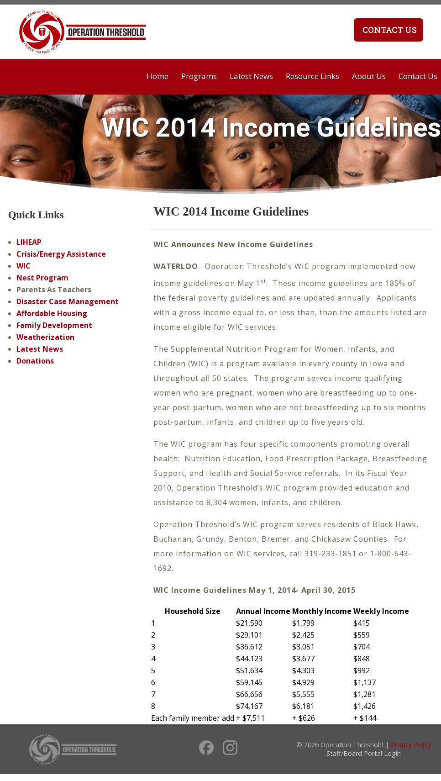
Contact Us (389, 29)
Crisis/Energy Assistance (61, 254)
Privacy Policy (411, 744)
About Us (369, 76)
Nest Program (42, 278)
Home (157, 76)
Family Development (54, 325)
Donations (35, 361)
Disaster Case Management (67, 301)
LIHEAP (29, 242)
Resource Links (312, 76)
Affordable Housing (51, 313)
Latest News (251, 76)
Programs (199, 76)
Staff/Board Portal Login (363, 753)
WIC (23, 266)
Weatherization (45, 337)
